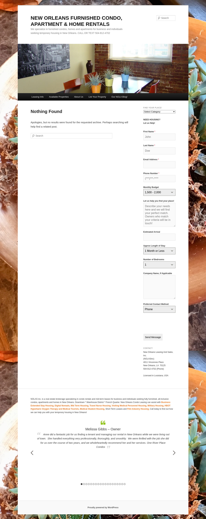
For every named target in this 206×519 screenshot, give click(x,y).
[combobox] (159, 192)
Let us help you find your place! (158, 201)
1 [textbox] (145, 264)
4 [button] (89, 484)
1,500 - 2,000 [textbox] (153, 192)
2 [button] (84, 484)
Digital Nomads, (63, 405)
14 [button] (112, 484)
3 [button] (86, 484)
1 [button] (81, 484)
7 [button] (96, 484)
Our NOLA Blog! (119, 97)
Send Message (153, 337)
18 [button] (122, 484)
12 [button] (108, 484)
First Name (149, 131)
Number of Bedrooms (153, 259)
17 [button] (120, 484)
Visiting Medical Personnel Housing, (130, 405)
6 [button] (93, 484)
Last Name (149, 145)
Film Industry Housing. (138, 408)
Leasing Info (38, 97)
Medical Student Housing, (92, 408)
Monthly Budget (151, 187)
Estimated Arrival (151, 232)
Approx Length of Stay (154, 246)
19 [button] (124, 484)
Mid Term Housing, (80, 405)
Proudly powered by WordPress (103, 507)
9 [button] (101, 484)
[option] (103, 434)
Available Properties (59, 97)
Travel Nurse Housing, (101, 405)
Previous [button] (32, 452)
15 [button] (115, 484)
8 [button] (98, 484)
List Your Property (97, 97)
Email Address (151, 159)
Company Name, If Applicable (157, 273)
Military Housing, (156, 405)
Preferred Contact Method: (156, 304)
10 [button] (103, 484)
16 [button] (117, 484)
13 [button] (110, 484)
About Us (78, 97)
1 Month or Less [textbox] (155, 250)
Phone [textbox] (149, 309)
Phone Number (151, 173)
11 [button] (105, 484)
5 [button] (91, 484)
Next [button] (174, 452)
